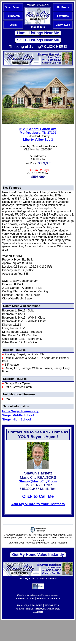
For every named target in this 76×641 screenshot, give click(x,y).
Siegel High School (16, 419)
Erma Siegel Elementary (20, 411)
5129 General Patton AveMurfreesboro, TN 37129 (38, 131)
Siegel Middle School (18, 415)
